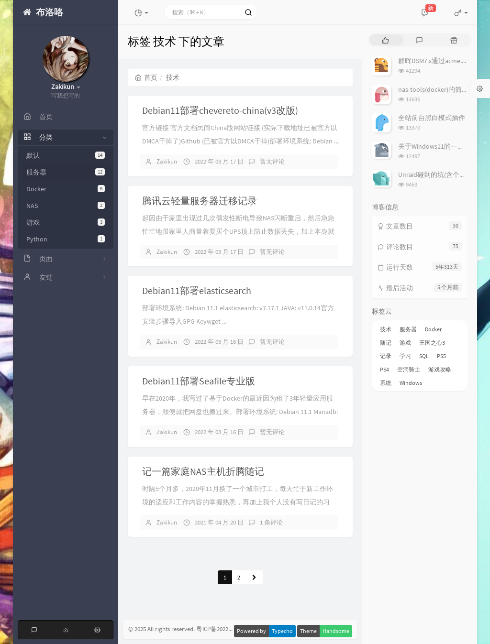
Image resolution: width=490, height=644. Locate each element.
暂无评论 (272, 161)
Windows (411, 382)
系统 (385, 382)
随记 (385, 342)
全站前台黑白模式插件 (431, 117)
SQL (424, 356)
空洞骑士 (408, 369)
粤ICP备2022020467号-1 (226, 629)
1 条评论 (271, 522)
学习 (405, 356)
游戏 (65, 222)
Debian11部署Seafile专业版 (198, 381)
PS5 (441, 356)
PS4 (384, 369)
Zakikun (166, 161)
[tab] (385, 39)
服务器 (65, 172)
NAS (65, 205)
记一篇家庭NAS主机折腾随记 (203, 471)
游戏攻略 (439, 369)
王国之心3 (432, 342)
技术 (385, 329)
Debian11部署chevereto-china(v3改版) (220, 110)
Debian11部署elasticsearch (196, 290)
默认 (65, 155)
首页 (146, 77)
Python (65, 239)
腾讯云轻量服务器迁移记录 (199, 201)
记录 (385, 356)
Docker (65, 189)
